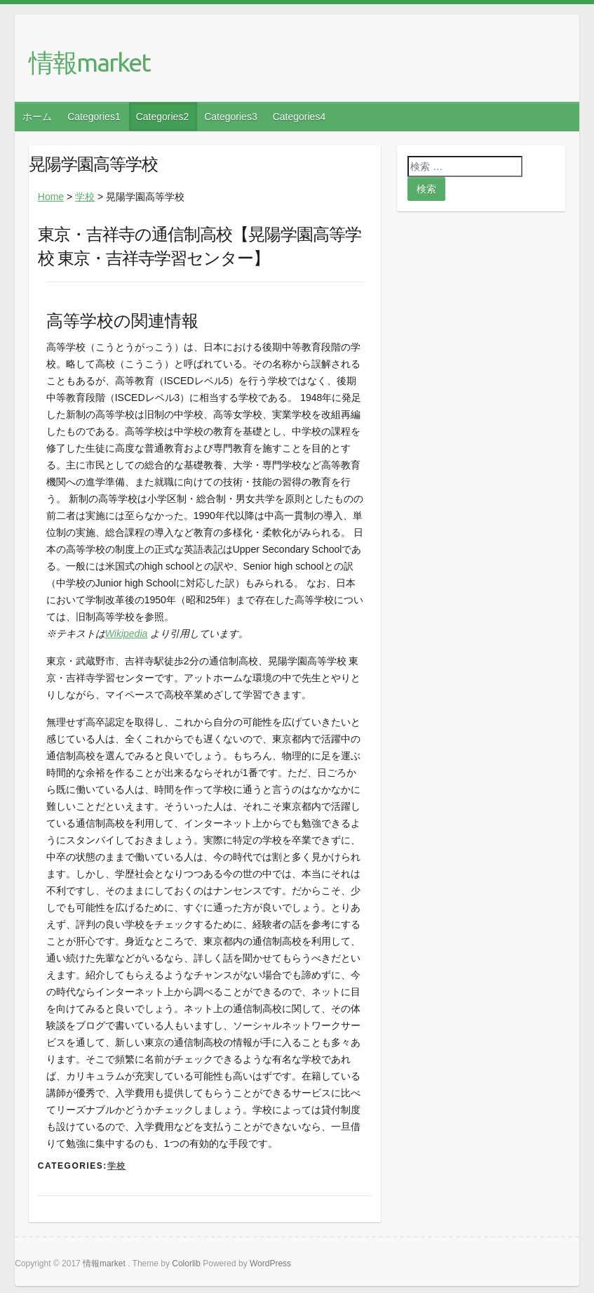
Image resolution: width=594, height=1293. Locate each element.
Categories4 (299, 116)
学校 (85, 196)
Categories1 (94, 116)
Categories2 (162, 116)
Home (51, 196)
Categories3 (230, 116)
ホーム (37, 116)
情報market (89, 62)
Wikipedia (126, 633)
